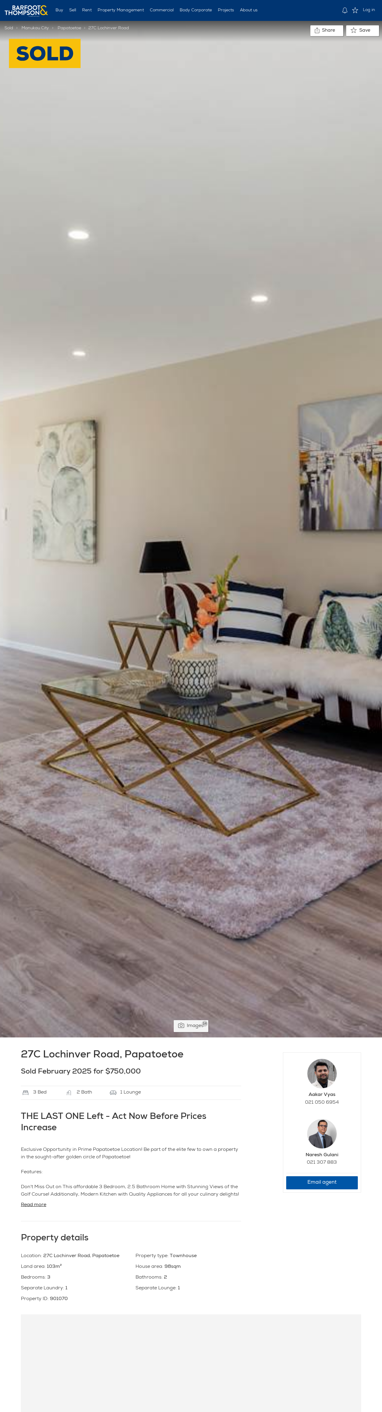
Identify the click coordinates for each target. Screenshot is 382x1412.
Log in (369, 10)
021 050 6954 (322, 1102)
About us (249, 10)
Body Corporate (196, 10)
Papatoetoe (69, 28)
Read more (33, 1205)
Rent (87, 10)
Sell (72, 10)
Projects (226, 10)
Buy (59, 10)
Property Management (121, 10)
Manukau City (35, 28)
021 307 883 (322, 1162)
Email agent (322, 1182)
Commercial (162, 10)
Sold (8, 28)
